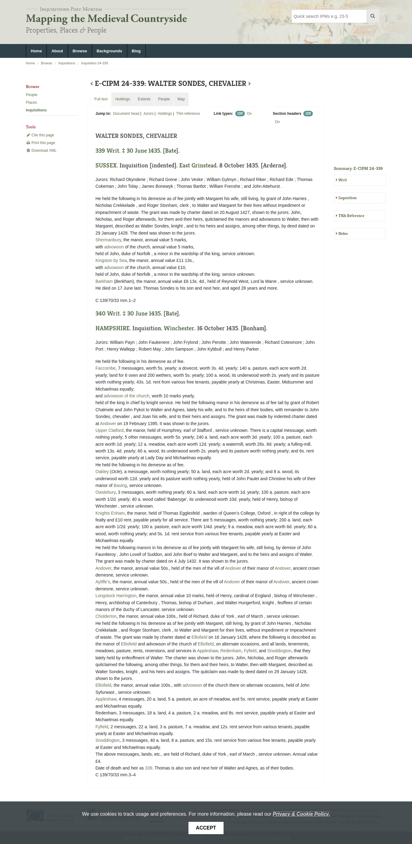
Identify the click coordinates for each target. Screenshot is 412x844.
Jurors (148, 113)
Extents (144, 99)
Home (36, 51)
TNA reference (188, 113)
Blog (136, 51)
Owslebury (105, 492)
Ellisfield (199, 637)
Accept (206, 827)
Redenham (230, 650)
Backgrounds (109, 51)
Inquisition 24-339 (94, 63)
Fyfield (250, 650)
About (57, 51)
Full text (100, 99)
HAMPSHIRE (112, 328)
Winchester (179, 328)
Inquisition (347, 197)
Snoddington (279, 650)
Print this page (40, 143)
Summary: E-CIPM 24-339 (358, 168)
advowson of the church (126, 395)
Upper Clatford (109, 430)
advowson (114, 246)
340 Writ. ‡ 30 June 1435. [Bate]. (137, 313)
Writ (342, 180)
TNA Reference (351, 215)
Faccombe (105, 368)
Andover (108, 423)
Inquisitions (66, 63)
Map (181, 99)
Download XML (41, 150)
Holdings (165, 113)
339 (148, 768)
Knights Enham (110, 513)
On (249, 113)
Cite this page (40, 135)
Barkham (104, 281)
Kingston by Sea (111, 260)
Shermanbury (108, 239)
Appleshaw (207, 650)
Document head (126, 113)
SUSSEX (106, 165)
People (31, 95)
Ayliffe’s (102, 581)
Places (31, 102)
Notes (343, 233)
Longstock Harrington (115, 595)
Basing (120, 485)
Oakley (102, 471)
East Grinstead (197, 165)
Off (240, 113)
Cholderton (106, 616)
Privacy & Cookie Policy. (301, 814)
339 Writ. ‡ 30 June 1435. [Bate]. (137, 151)
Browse (80, 51)
